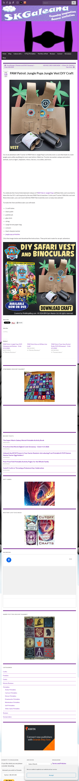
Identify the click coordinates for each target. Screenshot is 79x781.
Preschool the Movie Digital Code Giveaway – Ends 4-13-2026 (26, 447)
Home (4, 54)
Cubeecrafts (18, 54)
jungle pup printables (12, 234)
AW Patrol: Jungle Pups (46, 193)
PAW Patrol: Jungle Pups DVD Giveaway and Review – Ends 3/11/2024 (12, 346)
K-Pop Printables (30, 54)
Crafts (5, 671)
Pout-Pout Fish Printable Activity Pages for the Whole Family (26, 462)
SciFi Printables (10, 705)
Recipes (52, 54)
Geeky (5, 679)
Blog (9, 54)
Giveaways (68, 54)
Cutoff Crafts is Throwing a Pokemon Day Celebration (23, 468)
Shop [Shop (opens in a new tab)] (4, 58)
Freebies (6, 675)
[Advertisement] (39, 36)
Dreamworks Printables (12, 699)
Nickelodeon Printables (12, 702)
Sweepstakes (7, 717)
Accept (51, 775)
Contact (59, 54)
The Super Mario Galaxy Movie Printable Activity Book (23, 440)
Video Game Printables (12, 708)
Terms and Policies (59, 763)
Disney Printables (10, 696)
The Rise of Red (43, 54)
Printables (6, 687)
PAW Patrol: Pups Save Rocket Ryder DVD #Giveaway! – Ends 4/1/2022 (61, 346)
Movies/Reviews (8, 683)
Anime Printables (10, 690)
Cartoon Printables (11, 693)
